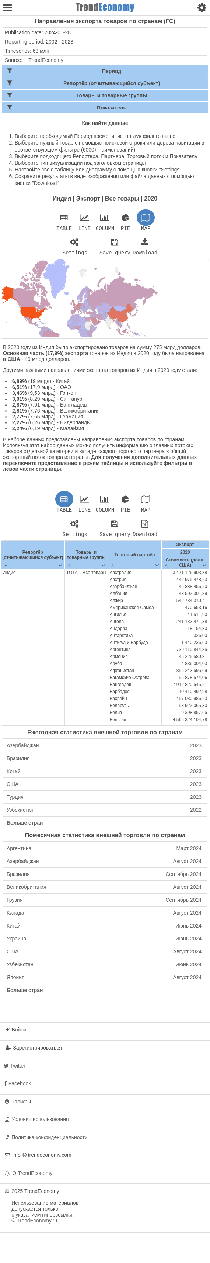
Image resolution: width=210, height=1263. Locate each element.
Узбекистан (104, 814)
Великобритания (104, 891)
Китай (104, 776)
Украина (104, 943)
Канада (104, 917)
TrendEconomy (45, 60)
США (104, 788)
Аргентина (104, 853)
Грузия (104, 904)
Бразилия (104, 763)
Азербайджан (104, 750)
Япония (104, 982)
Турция (104, 801)
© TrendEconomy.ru (34, 1225)
